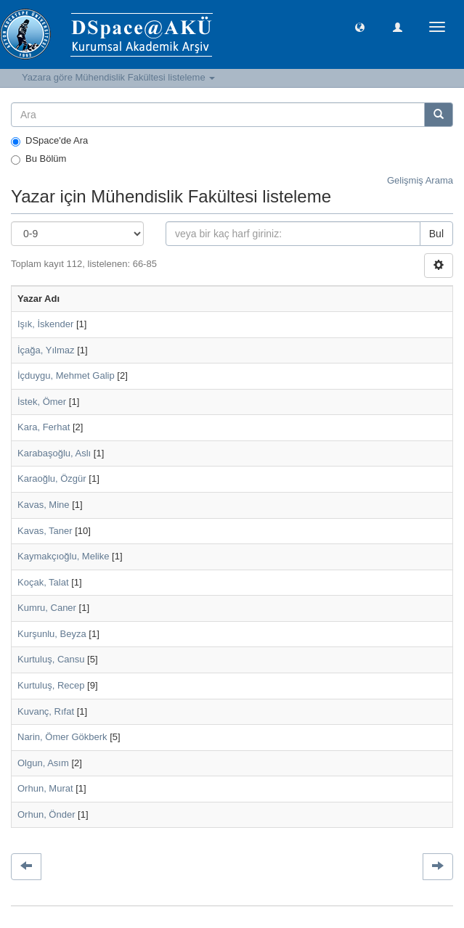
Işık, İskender (45, 324)
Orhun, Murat (45, 788)
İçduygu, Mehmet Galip (66, 375)
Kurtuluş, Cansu (51, 659)
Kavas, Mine (43, 504)
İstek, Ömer (41, 401)
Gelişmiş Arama (420, 180)
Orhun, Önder (46, 814)
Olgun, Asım (43, 762)
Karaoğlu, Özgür (51, 478)
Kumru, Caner (46, 607)
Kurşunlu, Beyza (51, 633)
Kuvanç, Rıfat (45, 711)
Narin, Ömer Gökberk (62, 736)
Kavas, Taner (45, 530)
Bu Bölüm (38, 159)
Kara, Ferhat (43, 427)
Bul (436, 233)
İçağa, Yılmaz (46, 350)
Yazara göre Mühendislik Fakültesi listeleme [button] (118, 77)
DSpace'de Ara (49, 141)
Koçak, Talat (43, 582)
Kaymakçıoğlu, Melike (63, 556)
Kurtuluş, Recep (51, 685)
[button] (360, 26)
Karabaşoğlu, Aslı (54, 453)
